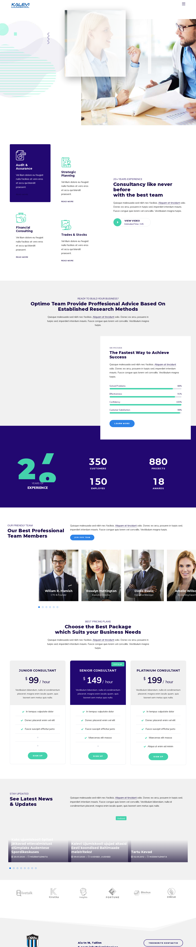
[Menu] (184, 4)
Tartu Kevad (141, 852)
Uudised (121, 818)
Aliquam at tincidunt (169, 202)
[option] (58, 575)
